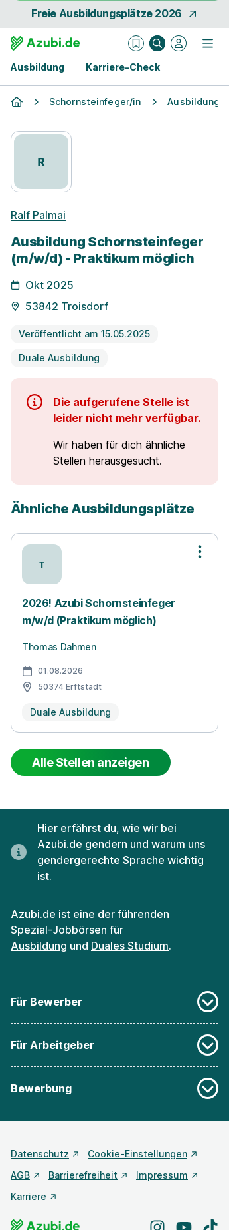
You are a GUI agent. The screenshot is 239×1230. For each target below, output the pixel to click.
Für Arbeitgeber (114, 1045)
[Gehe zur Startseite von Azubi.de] (45, 43)
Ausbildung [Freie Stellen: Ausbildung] (39, 945)
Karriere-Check (123, 67)
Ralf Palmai (38, 215)
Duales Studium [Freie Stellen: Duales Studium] (130, 945)
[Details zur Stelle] (114, 306)
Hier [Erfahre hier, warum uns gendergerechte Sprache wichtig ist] (47, 828)
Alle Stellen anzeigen (90, 762)
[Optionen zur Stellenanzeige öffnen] (200, 551)
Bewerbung (114, 1088)
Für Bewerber (114, 1001)
